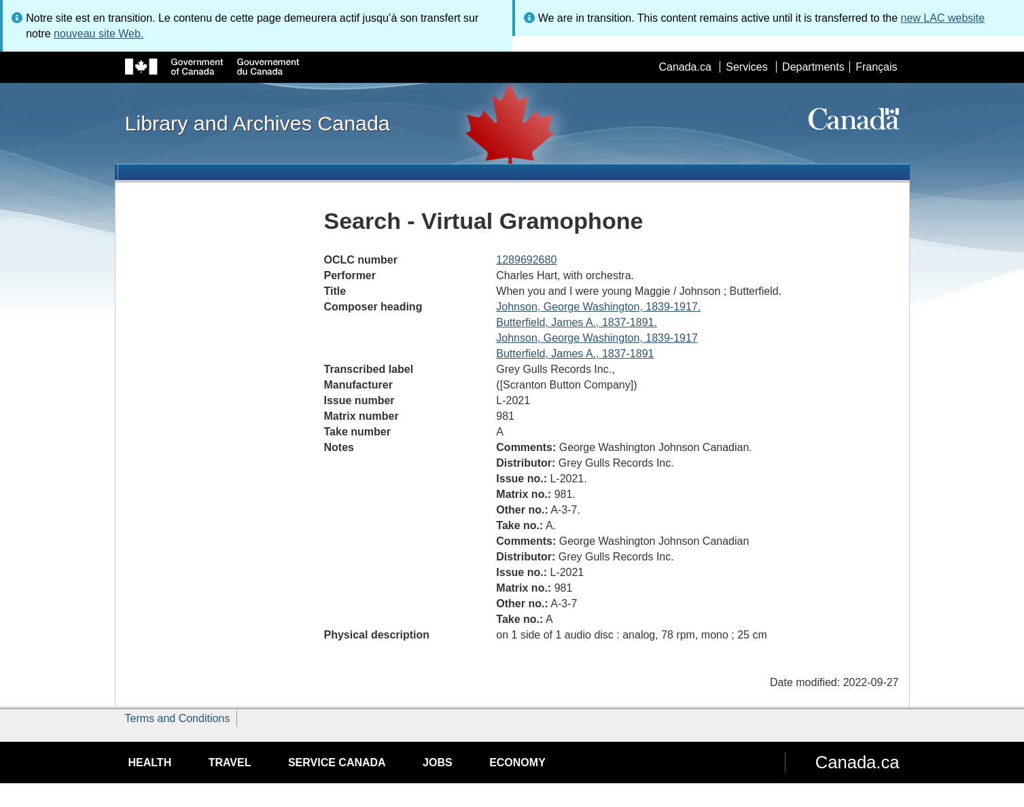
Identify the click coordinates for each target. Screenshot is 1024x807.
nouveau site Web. (98, 33)
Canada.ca (684, 67)
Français (876, 67)
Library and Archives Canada (257, 122)
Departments (813, 67)
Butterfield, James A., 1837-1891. (576, 322)
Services (746, 67)
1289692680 (526, 260)
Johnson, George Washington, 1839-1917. (598, 306)
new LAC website (943, 18)
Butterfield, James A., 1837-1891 (575, 353)
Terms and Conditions (177, 718)
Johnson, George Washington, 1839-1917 (597, 338)
